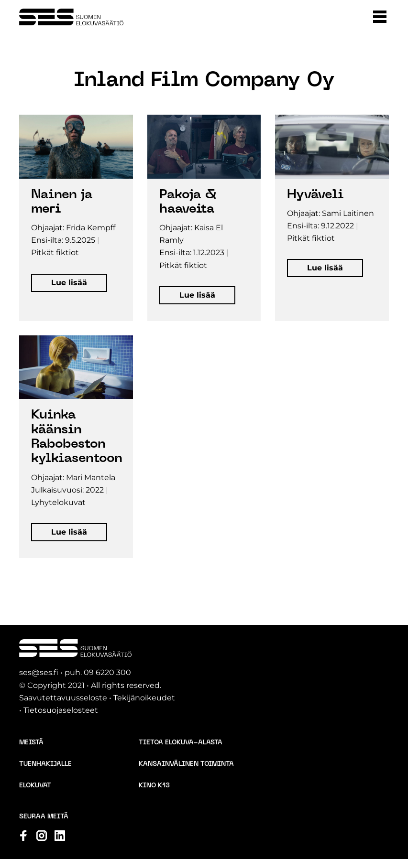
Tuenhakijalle (45, 764)
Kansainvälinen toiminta (186, 764)
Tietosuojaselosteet (60, 710)
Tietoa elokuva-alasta (180, 743)
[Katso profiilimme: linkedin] (60, 836)
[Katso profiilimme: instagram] (42, 836)
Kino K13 (154, 786)
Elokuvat (35, 786)
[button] (380, 16)
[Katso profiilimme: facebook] (23, 836)
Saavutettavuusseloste (63, 697)
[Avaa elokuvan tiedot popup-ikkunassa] (76, 218)
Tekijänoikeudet (144, 697)
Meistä (31, 743)
